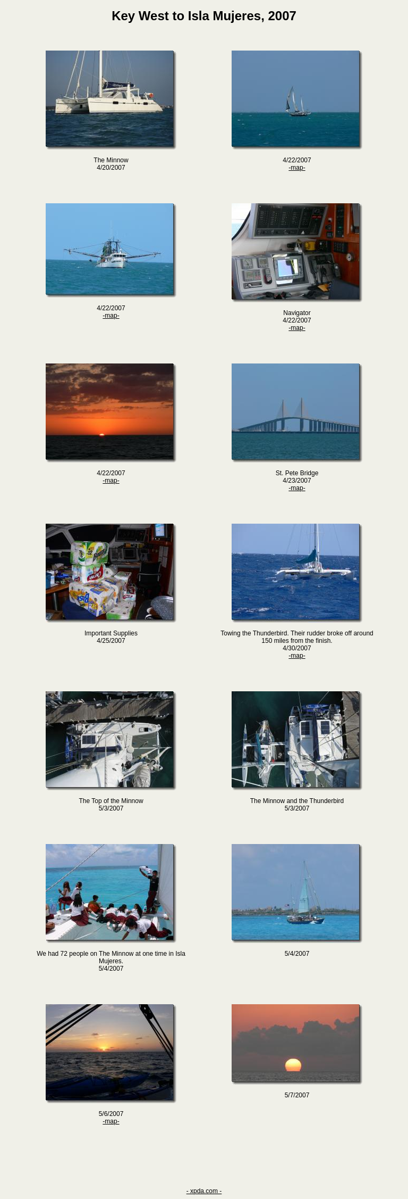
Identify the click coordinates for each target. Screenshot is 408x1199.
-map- (296, 167)
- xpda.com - (204, 1191)
